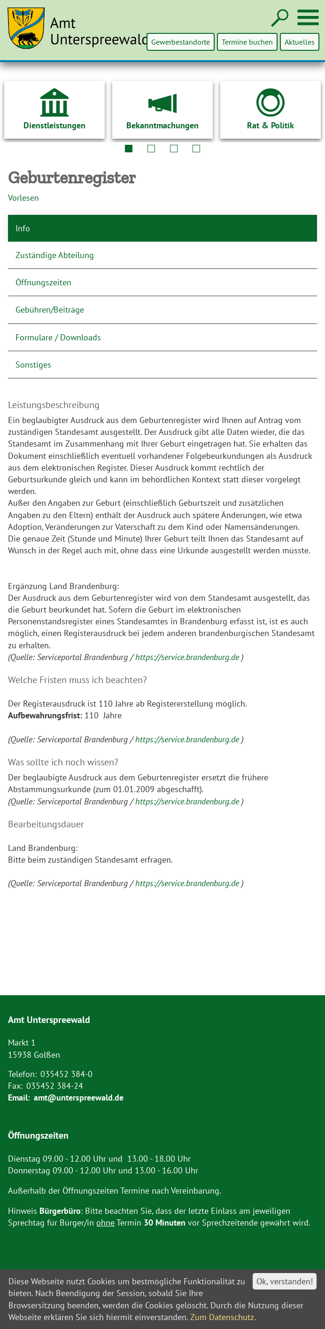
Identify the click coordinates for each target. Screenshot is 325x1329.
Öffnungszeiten (43, 282)
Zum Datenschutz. (223, 1317)
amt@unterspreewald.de (79, 1097)
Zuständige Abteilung (54, 255)
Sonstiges (33, 364)
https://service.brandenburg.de (188, 657)
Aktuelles (300, 42)
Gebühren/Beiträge (49, 309)
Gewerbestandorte (181, 42)
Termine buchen (247, 42)
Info (22, 228)
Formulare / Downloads (58, 337)
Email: (19, 1097)
